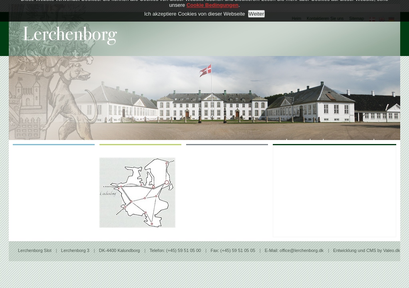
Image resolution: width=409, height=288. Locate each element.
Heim (296, 18)
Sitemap (356, 18)
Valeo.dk (391, 250)
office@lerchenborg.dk (302, 250)
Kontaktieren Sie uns (325, 18)
